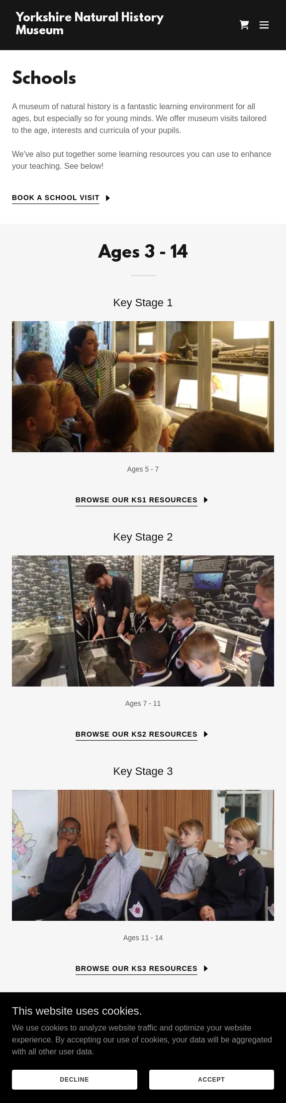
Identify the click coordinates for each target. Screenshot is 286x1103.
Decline (74, 1079)
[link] (103, 31)
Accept (211, 1079)
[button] (264, 25)
